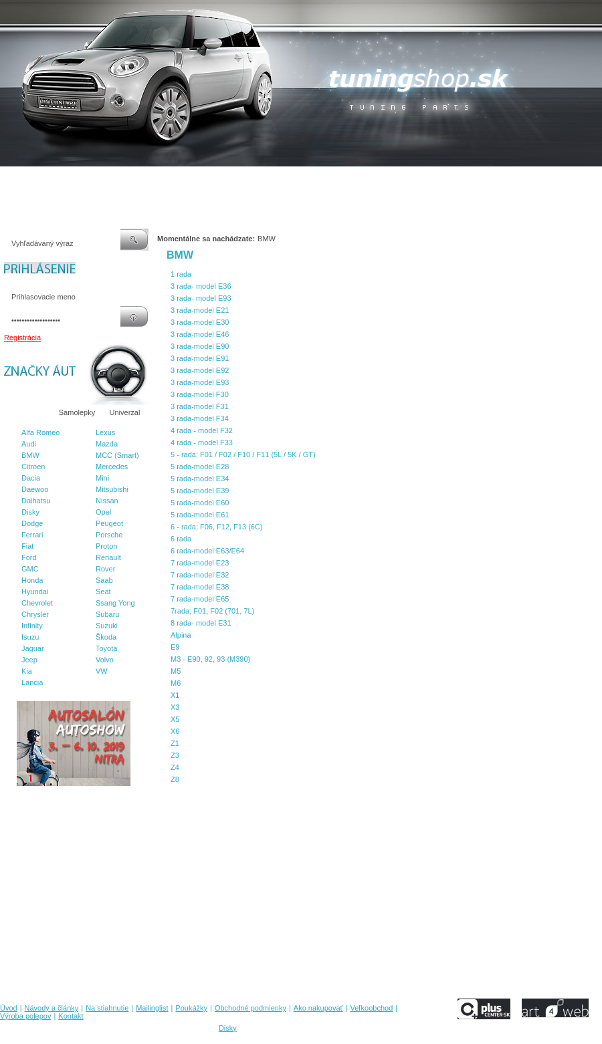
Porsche (109, 535)
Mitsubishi (112, 489)
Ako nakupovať (347, 180)
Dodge (32, 523)
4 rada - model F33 (202, 442)
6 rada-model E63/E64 (207, 551)
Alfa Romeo (40, 432)
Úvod (8, 180)
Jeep (29, 660)
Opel (103, 512)
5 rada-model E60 (200, 503)
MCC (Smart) (117, 455)
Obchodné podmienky (274, 180)
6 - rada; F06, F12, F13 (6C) (217, 527)
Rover (105, 569)
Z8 (175, 779)
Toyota (106, 648)
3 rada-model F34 (200, 418)
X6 (175, 731)
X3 (175, 707)
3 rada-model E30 (200, 322)
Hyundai (34, 592)
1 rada (181, 274)
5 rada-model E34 (200, 479)
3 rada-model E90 (200, 346)
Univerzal (125, 412)
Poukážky (211, 180)
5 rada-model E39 (200, 491)
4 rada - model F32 (202, 430)
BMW (30, 455)
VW (102, 671)
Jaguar (32, 648)
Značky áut (27, 412)
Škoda (106, 637)
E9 (175, 647)
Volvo (105, 660)
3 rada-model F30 (200, 394)
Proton (106, 546)
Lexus (105, 432)
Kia (26, 671)
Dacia (30, 478)
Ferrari (32, 535)
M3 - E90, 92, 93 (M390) (210, 659)
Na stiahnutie (116, 180)
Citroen (33, 467)
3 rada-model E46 (200, 334)
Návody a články (56, 180)
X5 (175, 719)
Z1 (175, 743)
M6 (176, 683)
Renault (108, 557)
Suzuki (107, 626)
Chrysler (35, 614)
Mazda (107, 444)
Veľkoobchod (404, 180)
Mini (102, 478)
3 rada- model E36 (201, 286)
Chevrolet (37, 603)
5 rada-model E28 (200, 467)
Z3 (175, 755)
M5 (176, 671)
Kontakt (514, 180)
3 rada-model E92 (200, 370)
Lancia (32, 682)
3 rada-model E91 (200, 358)
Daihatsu (35, 501)
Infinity (32, 626)
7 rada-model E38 (200, 587)
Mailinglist (166, 180)
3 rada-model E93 (200, 382)
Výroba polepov (463, 180)
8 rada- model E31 (201, 623)
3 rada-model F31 (200, 406)
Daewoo (34, 489)
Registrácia (22, 338)
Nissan (107, 501)
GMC (30, 569)
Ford (29, 557)
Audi (28, 444)
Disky (30, 512)
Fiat (27, 546)
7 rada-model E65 (200, 599)
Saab (104, 580)
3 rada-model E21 (200, 310)
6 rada (181, 539)
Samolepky (77, 412)
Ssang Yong (115, 603)
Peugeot (109, 523)
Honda (32, 580)
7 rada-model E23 (200, 563)
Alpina (181, 635)
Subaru (107, 614)
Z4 (175, 767)
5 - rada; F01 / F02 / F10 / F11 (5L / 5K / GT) (243, 454)
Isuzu (30, 637)
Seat (103, 592)
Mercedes (112, 467)
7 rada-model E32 (200, 575)
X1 (175, 695)
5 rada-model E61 (200, 515)
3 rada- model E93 (201, 298)
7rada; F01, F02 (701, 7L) (212, 611)
